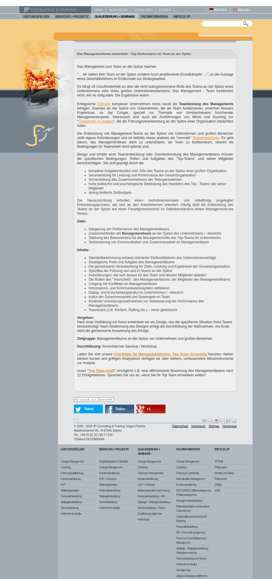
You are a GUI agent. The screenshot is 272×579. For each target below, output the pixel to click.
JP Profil (219, 461)
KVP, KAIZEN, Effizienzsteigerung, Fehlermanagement (193, 492)
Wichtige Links (183, 570)
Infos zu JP (222, 449)
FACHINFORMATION (154, 16)
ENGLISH (241, 10)
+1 (149, 409)
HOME (98, 10)
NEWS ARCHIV (118, 10)
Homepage (229, 426)
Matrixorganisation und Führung (154, 490)
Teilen (120, 409)
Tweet (89, 409)
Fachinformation (188, 449)
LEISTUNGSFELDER (36, 16)
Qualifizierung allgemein (150, 513)
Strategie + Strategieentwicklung (154, 502)
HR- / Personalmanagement (190, 532)
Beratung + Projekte (114, 449)
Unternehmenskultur (71, 513)
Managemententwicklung (189, 500)
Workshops (143, 519)
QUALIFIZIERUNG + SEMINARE (114, 16)
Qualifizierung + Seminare (149, 451)
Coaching (65, 467)
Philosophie (221, 467)
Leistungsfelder (72, 449)
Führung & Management (150, 473)
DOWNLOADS (143, 10)
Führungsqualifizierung (72, 473)
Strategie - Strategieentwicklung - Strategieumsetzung (192, 550)
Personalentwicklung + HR (151, 496)
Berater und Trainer (224, 473)
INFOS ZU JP (182, 16)
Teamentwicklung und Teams (191, 558)
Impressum (198, 426)
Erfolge (218, 484)
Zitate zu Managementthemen (191, 576)
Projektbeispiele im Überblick (113, 461)
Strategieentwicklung (71, 502)
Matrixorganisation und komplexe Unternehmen (193, 508)
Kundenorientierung (71, 479)
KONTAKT (164, 10)
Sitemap (214, 426)
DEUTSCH (218, 10)
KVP (63, 484)
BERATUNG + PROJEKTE (71, 16)
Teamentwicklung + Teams (151, 507)
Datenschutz (180, 426)
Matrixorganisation (70, 490)
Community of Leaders (95, 121)
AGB (217, 490)
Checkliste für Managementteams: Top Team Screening (160, 354)
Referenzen (221, 479)
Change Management (72, 461)
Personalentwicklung (71, 496)
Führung (103, 104)
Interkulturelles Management (190, 479)
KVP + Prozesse (107, 479)
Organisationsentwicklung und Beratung (191, 519)
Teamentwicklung (205, 138)
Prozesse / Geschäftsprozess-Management (191, 540)
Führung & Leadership (187, 473)
